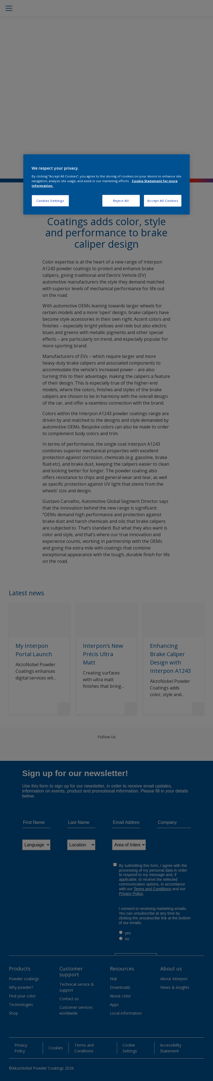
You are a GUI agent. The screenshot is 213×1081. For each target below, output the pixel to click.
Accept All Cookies (162, 201)
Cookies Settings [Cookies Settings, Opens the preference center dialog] (50, 201)
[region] (106, 184)
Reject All (121, 201)
